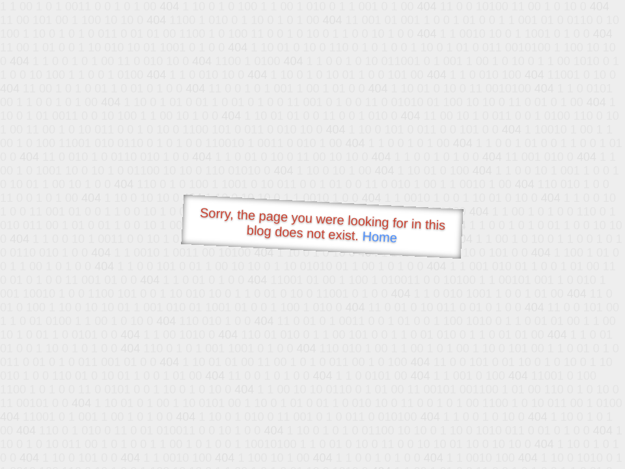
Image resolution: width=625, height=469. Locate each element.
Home (379, 237)
